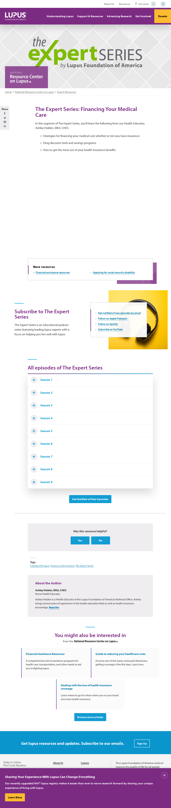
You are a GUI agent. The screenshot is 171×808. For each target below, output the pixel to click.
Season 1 (43, 385)
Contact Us (59, 760)
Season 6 (43, 456)
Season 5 (43, 441)
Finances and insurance (64, 583)
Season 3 (43, 413)
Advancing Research (116, 16)
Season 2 (43, 399)
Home (8, 92)
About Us (109, 4)
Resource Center (62, 767)
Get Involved (141, 16)
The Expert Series (87, 583)
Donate (161, 16)
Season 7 (43, 470)
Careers (85, 753)
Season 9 (43, 498)
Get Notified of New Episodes (90, 516)
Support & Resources (88, 16)
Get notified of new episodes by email (119, 316)
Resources (124, 4)
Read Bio (54, 625)
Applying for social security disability (114, 275)
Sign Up (142, 734)
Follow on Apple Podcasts (112, 321)
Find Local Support (91, 767)
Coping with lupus (40, 583)
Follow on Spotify (108, 327)
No (100, 557)
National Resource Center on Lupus (34, 92)
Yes (80, 557)
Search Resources (66, 92)
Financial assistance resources (53, 275)
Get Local (141, 4)
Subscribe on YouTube (110, 332)
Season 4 (43, 427)
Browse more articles (90, 707)
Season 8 (43, 484)
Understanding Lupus (57, 16)
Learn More (15, 798)
